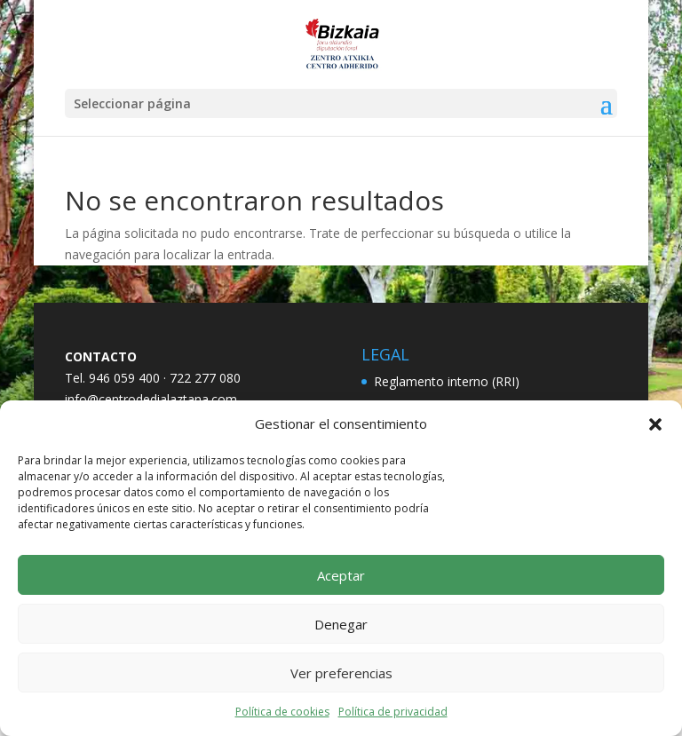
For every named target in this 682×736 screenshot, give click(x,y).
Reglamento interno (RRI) (446, 381)
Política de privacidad (393, 711)
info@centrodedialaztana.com (151, 399)
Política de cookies (282, 711)
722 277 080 (205, 377)
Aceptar (341, 575)
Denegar (341, 624)
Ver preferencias (341, 673)
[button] (655, 424)
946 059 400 (124, 377)
